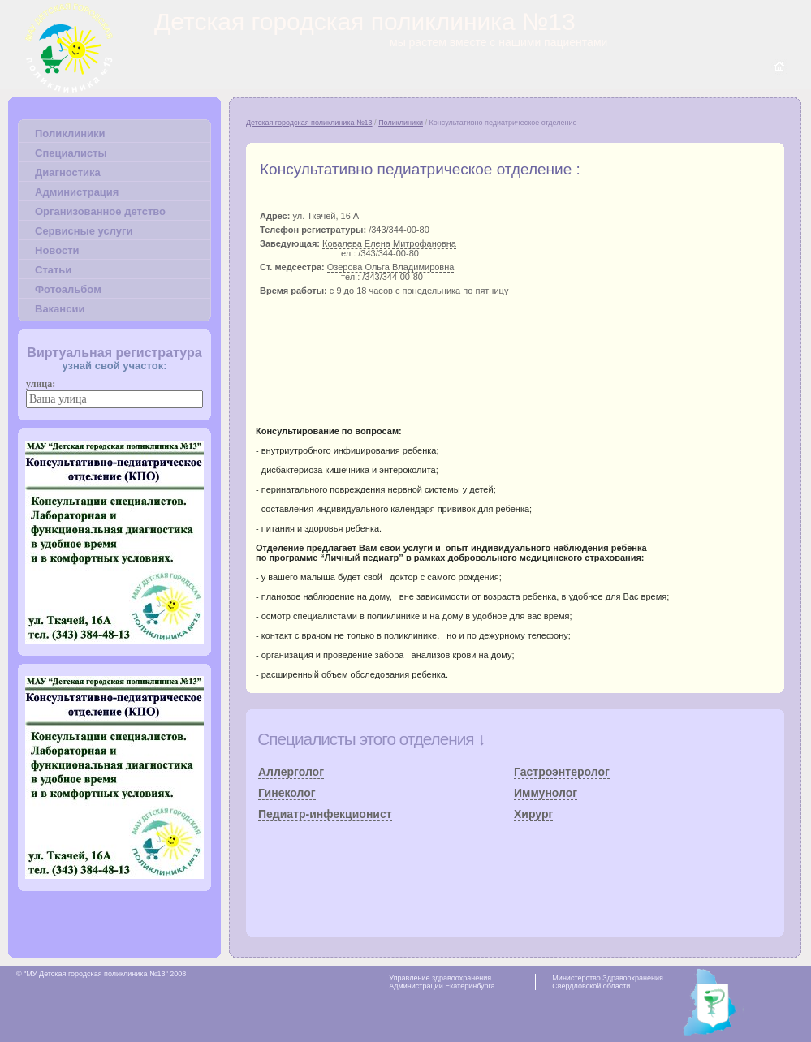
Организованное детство (100, 211)
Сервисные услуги (83, 231)
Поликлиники (70, 133)
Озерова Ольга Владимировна (391, 267)
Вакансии (59, 309)
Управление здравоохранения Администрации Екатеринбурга (441, 982)
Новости (57, 250)
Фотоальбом (68, 289)
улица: (40, 384)
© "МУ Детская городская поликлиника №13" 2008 (101, 974)
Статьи (53, 270)
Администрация (77, 192)
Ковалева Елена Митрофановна (389, 243)
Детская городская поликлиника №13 (309, 122)
